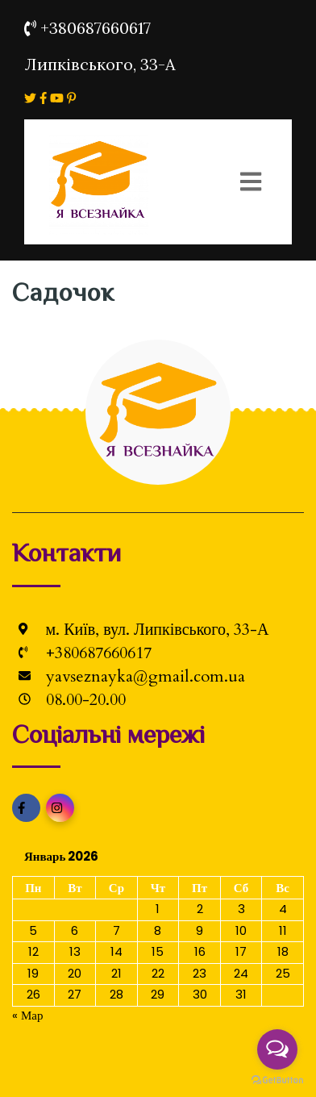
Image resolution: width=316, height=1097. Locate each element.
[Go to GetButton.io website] (277, 1080)
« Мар (28, 1015)
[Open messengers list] (277, 1049)
